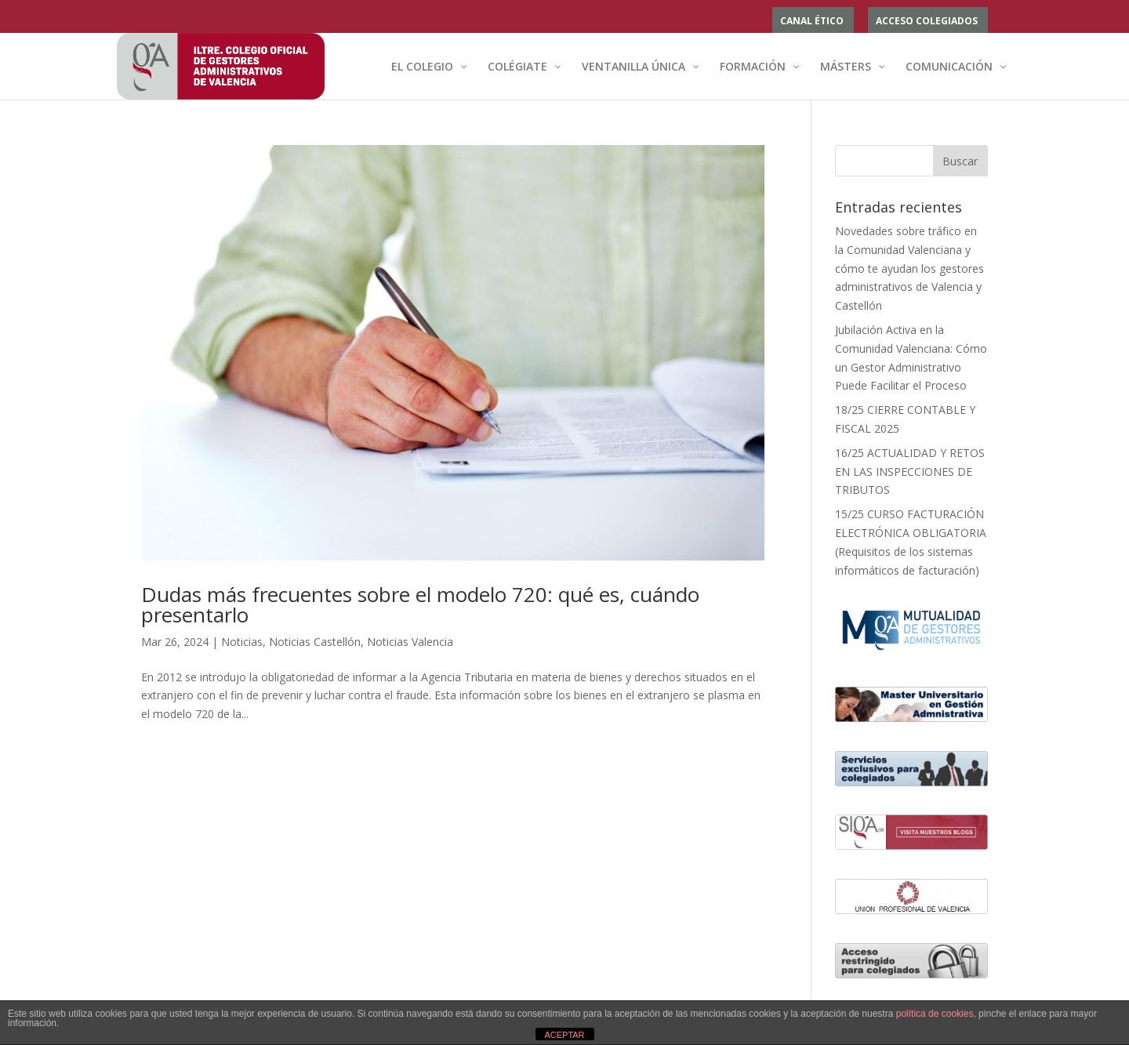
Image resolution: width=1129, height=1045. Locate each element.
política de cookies (935, 1013)
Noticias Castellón (315, 641)
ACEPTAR (564, 1035)
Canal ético (812, 21)
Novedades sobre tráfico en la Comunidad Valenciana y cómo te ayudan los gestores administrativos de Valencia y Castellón (909, 268)
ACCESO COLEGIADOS (927, 21)
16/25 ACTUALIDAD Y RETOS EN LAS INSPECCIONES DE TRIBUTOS (910, 471)
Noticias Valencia (410, 641)
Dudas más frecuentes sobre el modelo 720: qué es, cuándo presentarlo (420, 604)
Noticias (242, 641)
